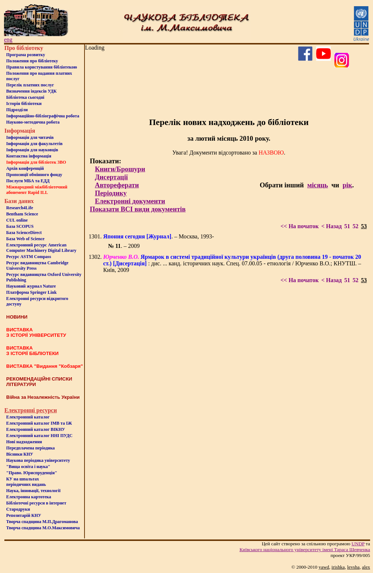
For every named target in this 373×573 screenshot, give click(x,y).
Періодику (110, 193)
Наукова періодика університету (38, 460)
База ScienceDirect (24, 232)
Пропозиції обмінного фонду (34, 174)
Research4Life (19, 207)
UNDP (358, 543)
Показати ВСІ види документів (137, 209)
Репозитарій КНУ (23, 515)
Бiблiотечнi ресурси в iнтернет (36, 503)
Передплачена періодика (30, 448)
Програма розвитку (25, 54)
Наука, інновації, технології (33, 490)
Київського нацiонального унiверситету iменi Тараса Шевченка (304, 549)
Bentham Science (22, 214)
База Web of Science (25, 238)
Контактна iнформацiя (28, 156)
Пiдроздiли (17, 109)
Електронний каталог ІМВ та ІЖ (39, 423)
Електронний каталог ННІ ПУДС (39, 435)
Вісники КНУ (19, 454)
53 (364, 226)
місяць (317, 185)
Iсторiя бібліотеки (24, 103)
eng (8, 39)
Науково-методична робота (33, 122)
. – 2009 (124, 246)
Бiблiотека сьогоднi (25, 97)
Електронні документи (130, 201)
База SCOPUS (20, 226)
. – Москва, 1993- (158, 236)
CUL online (17, 220)
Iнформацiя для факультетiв (34, 143)
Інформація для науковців (32, 149)
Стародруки (18, 509)
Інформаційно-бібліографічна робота (42, 115)
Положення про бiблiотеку (32, 60)
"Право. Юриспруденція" (31, 472)
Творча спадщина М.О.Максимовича (43, 527)
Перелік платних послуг (30, 84)
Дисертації (111, 177)
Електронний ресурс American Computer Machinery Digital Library (41, 247)
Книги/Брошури (120, 169)
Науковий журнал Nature (31, 286)
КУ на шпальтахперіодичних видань (26, 481)
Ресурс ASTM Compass (28, 256)
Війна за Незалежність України (43, 397)
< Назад (331, 226)
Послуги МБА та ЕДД (28, 180)
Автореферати (117, 185)
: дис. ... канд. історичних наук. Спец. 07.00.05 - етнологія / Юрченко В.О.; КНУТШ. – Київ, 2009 (232, 263)
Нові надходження (24, 441)
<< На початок (299, 226)
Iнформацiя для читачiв (30, 137)
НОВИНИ (16, 317)
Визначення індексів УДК (31, 91)
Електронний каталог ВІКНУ (35, 429)
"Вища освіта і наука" (28, 466)
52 (355, 226)
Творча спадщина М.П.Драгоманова (42, 521)
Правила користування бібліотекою (41, 67)
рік (347, 185)
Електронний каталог (28, 417)
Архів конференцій (25, 168)
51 (347, 226)
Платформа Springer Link (31, 292)
